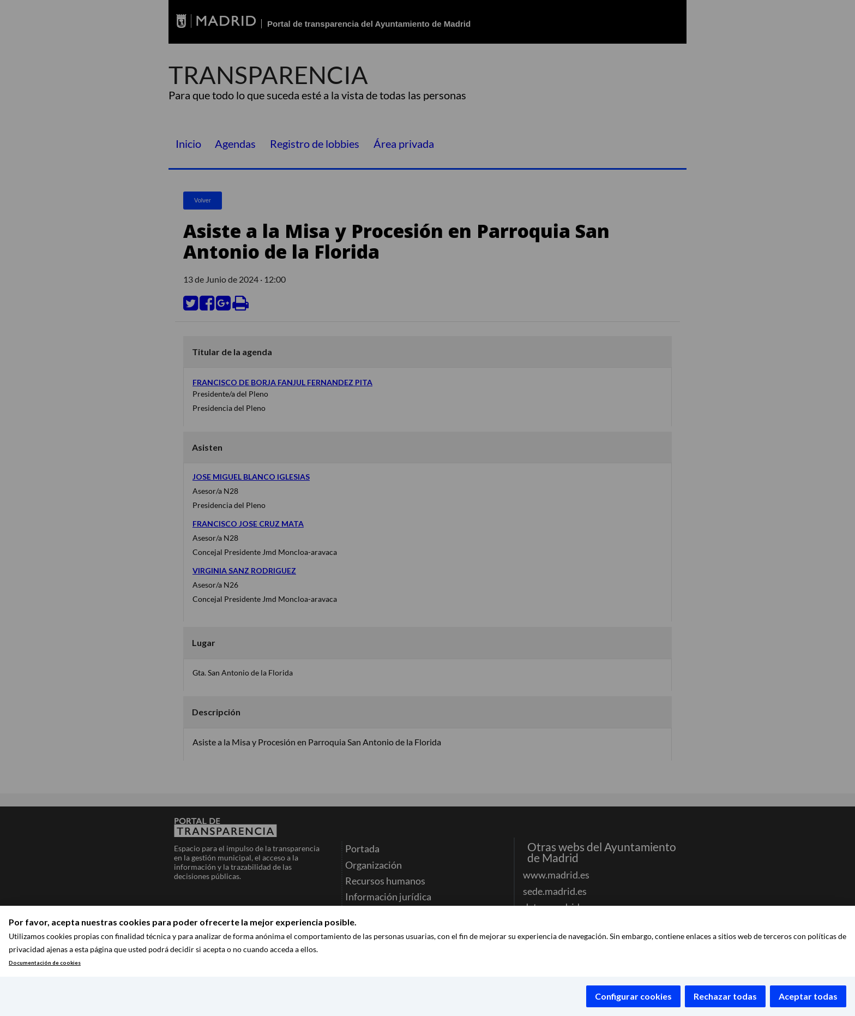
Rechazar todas (725, 996)
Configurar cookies (633, 996)
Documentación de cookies (45, 963)
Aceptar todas (808, 996)
